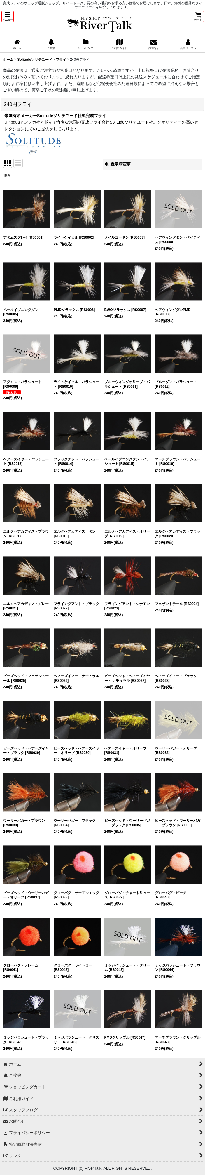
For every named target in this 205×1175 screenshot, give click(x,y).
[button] (7, 16)
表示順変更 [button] (118, 164)
